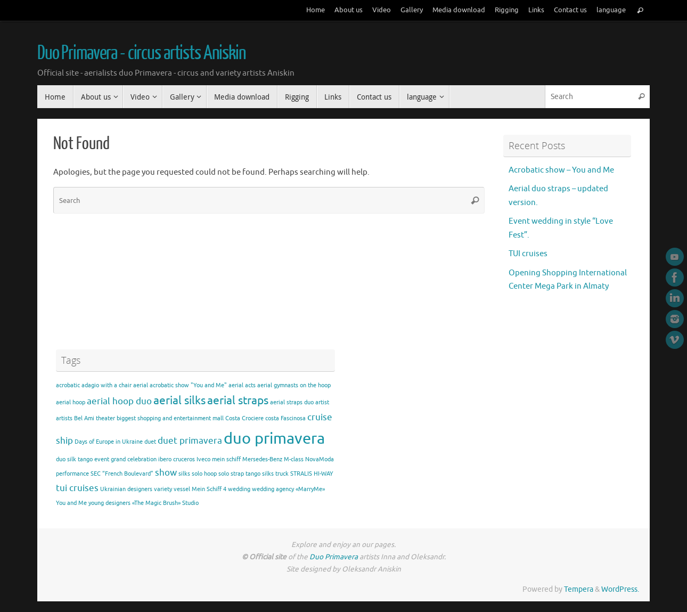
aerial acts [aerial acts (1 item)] (242, 385)
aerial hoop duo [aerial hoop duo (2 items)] (119, 401)
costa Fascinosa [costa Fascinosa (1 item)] (285, 418)
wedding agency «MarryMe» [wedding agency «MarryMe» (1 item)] (288, 489)
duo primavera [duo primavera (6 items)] (274, 438)
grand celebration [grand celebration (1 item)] (134, 459)
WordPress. (620, 589)
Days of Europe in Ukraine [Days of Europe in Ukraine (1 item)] (109, 441)
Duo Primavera (334, 556)
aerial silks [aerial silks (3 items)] (179, 400)
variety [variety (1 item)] (163, 489)
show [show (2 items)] (166, 472)
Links (536, 10)
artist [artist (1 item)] (322, 402)
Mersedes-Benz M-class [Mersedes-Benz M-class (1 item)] (273, 459)
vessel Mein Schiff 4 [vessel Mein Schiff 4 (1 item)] (200, 489)
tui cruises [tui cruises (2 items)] (77, 488)
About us (348, 10)
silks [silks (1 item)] (184, 473)
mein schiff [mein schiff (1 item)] (226, 459)
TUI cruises (528, 254)
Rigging (507, 10)
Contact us (570, 10)
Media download (458, 10)
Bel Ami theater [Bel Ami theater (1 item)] (94, 418)
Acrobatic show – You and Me (561, 170)
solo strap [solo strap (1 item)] (231, 473)
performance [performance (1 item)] (72, 473)
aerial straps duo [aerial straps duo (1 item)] (292, 402)
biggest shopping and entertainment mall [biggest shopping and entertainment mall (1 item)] (170, 418)
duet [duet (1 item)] (150, 441)
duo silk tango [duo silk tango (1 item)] (74, 459)
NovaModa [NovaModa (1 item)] (319, 459)
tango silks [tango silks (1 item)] (260, 473)
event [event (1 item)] (101, 459)
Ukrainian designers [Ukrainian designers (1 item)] (126, 489)
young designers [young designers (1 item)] (109, 503)
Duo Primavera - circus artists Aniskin (141, 53)
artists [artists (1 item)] (64, 418)
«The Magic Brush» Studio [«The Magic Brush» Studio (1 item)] (165, 503)
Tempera (578, 589)
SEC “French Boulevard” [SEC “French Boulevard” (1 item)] (122, 473)
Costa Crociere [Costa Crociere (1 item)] (244, 418)
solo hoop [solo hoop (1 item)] (204, 473)
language (611, 10)
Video (381, 10)
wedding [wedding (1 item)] (239, 489)
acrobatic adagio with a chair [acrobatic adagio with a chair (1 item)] (94, 385)
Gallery (411, 10)
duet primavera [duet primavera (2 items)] (190, 440)
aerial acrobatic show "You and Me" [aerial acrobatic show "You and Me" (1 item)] (180, 385)
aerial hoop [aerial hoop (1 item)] (70, 402)
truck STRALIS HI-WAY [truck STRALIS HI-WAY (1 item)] (304, 473)
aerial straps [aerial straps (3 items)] (237, 400)
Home (315, 10)
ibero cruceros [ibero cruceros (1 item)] (176, 459)
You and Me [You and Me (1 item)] (71, 503)
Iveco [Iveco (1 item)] (203, 459)
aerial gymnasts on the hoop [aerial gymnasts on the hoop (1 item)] (294, 385)
